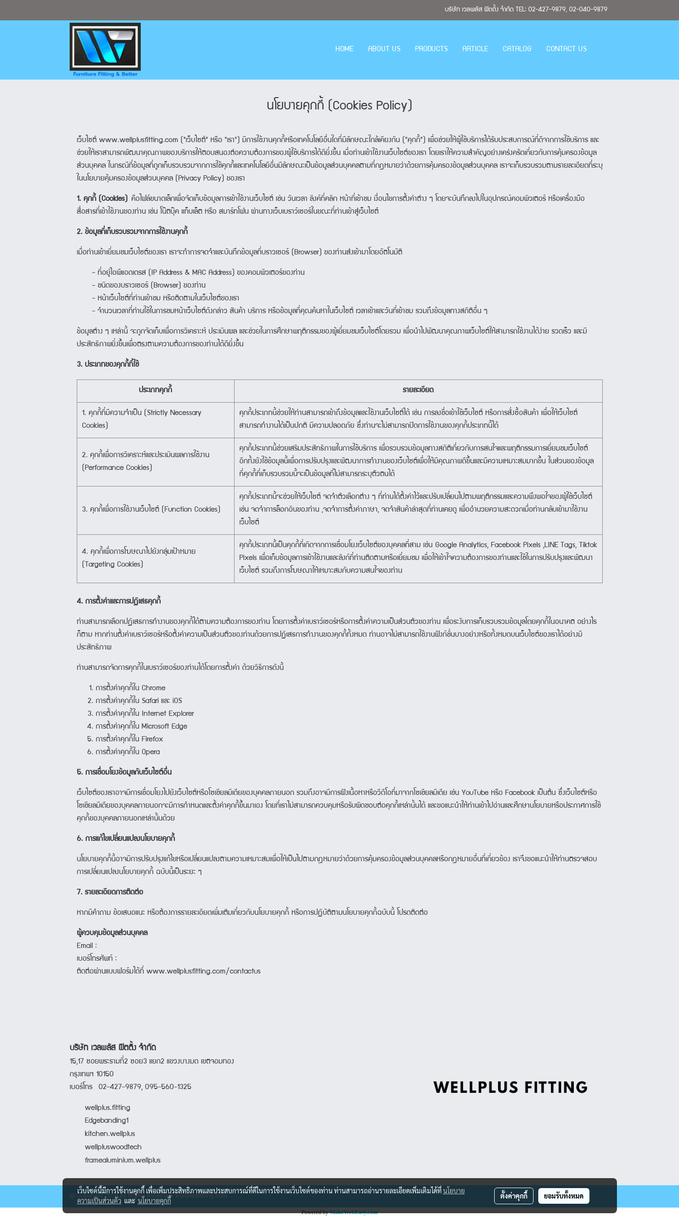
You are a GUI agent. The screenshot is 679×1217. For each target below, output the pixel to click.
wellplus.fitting (107, 1108)
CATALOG (517, 49)
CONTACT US (566, 49)
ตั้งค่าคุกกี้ (513, 1195)
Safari (150, 701)
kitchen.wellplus (110, 1134)
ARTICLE (475, 49)
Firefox (152, 740)
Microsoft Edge (164, 727)
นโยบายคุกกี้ (154, 1200)
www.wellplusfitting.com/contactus (203, 972)
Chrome (153, 688)
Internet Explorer (168, 714)
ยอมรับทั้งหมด (564, 1195)
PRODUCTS (431, 49)
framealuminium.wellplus (115, 1161)
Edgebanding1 (106, 1121)
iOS (177, 701)
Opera (151, 752)
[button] (602, 50)
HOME (344, 49)
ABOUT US (384, 49)
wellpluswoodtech (113, 1148)
